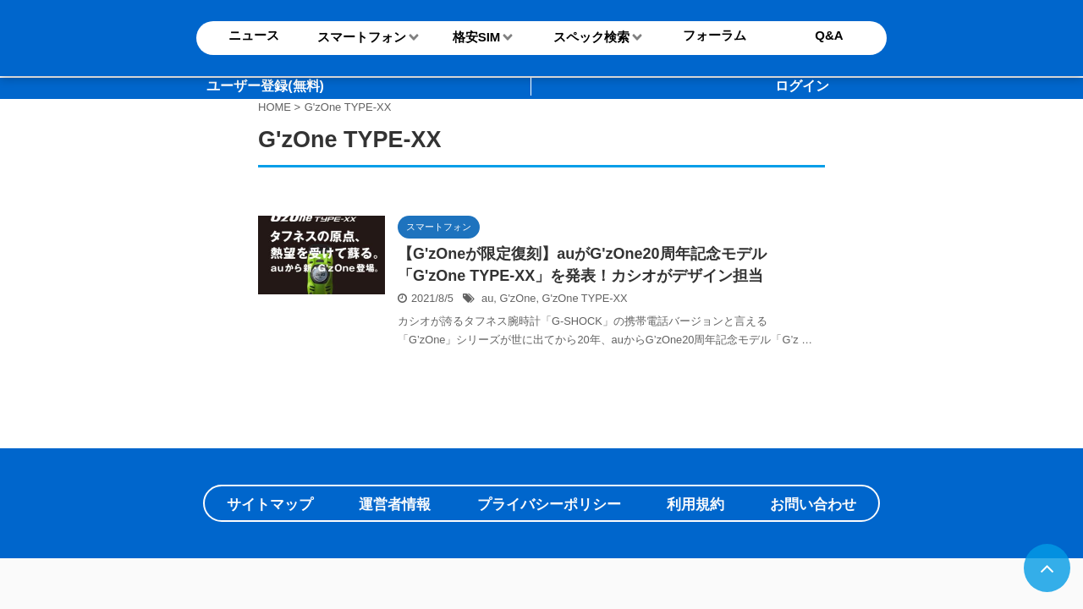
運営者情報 (395, 505)
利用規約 (695, 505)
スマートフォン (361, 37)
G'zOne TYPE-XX (585, 298)
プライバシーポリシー (549, 505)
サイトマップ (270, 505)
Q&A (829, 35)
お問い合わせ (813, 505)
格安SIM (477, 37)
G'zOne (517, 298)
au (487, 298)
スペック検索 (591, 37)
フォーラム (714, 35)
